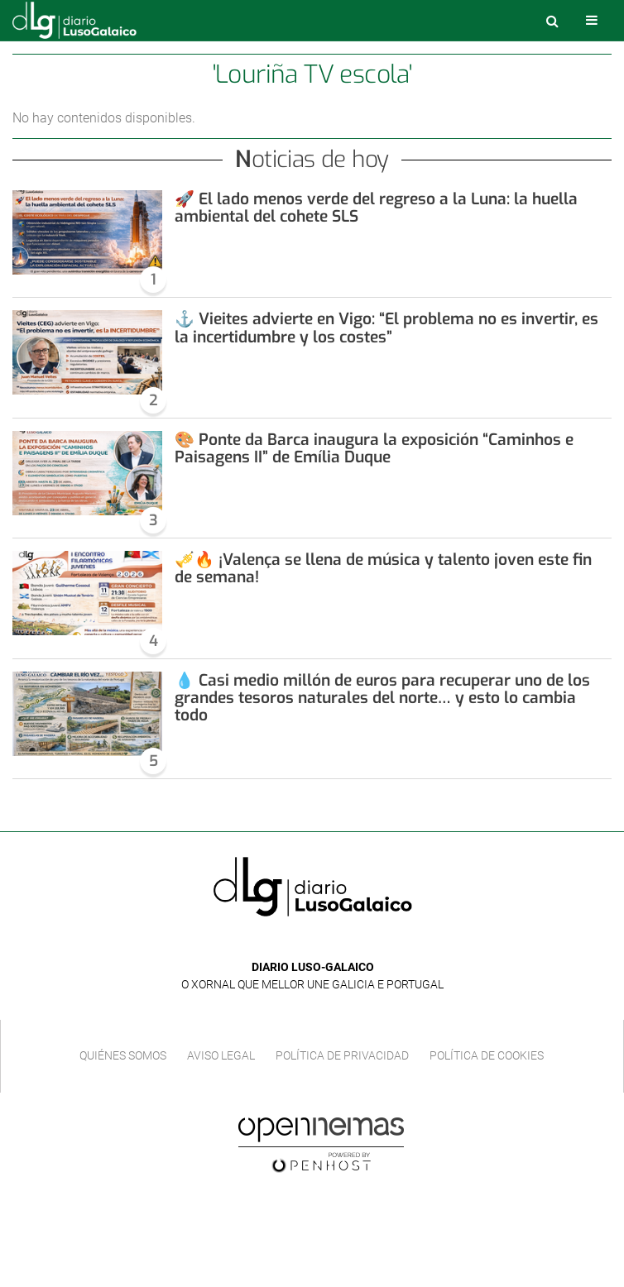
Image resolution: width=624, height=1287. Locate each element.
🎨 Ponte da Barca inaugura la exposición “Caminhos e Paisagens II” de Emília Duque (374, 448)
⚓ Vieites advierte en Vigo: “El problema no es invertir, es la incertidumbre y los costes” (386, 328)
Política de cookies (487, 1055)
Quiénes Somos (122, 1055)
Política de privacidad (342, 1055)
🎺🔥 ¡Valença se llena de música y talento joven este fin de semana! (383, 568)
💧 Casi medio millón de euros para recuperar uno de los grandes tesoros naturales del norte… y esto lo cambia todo (382, 697)
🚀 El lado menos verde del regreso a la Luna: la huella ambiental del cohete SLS (376, 208)
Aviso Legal (221, 1055)
